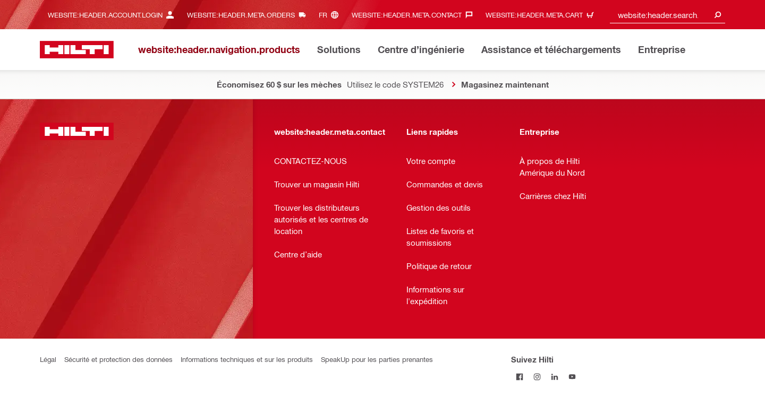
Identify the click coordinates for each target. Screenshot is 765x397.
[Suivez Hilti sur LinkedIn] (555, 376)
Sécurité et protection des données (118, 359)
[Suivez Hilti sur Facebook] (520, 376)
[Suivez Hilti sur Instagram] (537, 376)
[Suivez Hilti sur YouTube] (572, 376)
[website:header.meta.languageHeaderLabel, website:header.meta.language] (331, 14)
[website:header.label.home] (77, 49)
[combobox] (668, 14)
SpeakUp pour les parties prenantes (377, 359)
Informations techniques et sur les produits (247, 359)
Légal (48, 359)
